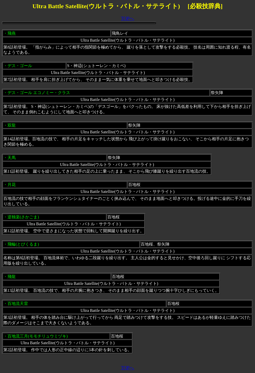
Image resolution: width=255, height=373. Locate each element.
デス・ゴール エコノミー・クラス (38, 92)
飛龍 (11, 276)
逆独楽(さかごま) (23, 217)
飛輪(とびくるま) (23, 244)
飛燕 (11, 33)
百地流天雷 (17, 303)
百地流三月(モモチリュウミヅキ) (37, 336)
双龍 (11, 125)
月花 (11, 184)
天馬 (11, 157)
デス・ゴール (19, 65)
